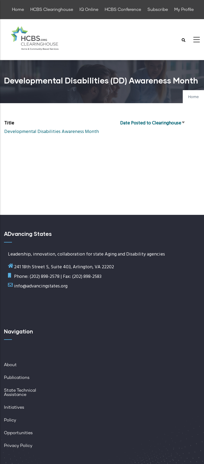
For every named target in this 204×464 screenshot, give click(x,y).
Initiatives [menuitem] (14, 407)
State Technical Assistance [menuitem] (20, 392)
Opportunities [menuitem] (18, 433)
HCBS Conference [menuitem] (123, 9)
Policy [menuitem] (10, 420)
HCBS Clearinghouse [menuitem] (51, 9)
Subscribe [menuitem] (157, 9)
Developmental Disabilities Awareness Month (51, 132)
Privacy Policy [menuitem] (18, 446)
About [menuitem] (10, 365)
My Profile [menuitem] (184, 9)
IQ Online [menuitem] (88, 9)
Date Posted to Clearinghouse (152, 123)
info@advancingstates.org (40, 286)
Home (193, 97)
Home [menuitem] (18, 9)
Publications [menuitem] (16, 377)
